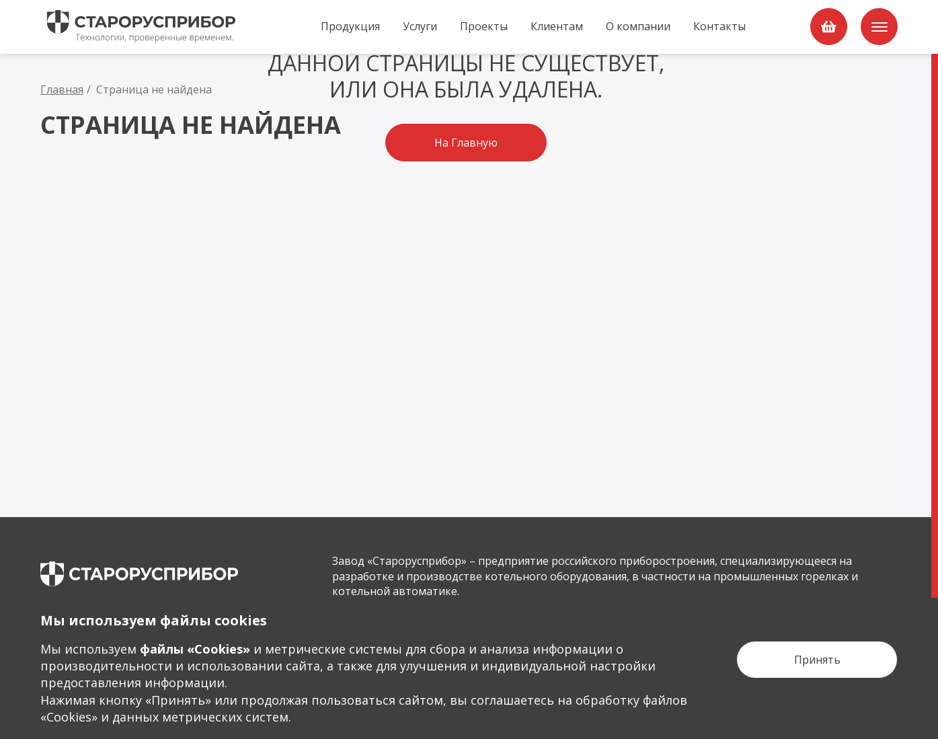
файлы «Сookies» (195, 649)
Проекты (484, 26)
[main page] (139, 573)
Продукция (350, 26)
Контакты (719, 26)
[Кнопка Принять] (817, 659)
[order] (828, 26)
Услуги (420, 26)
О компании (638, 26)
